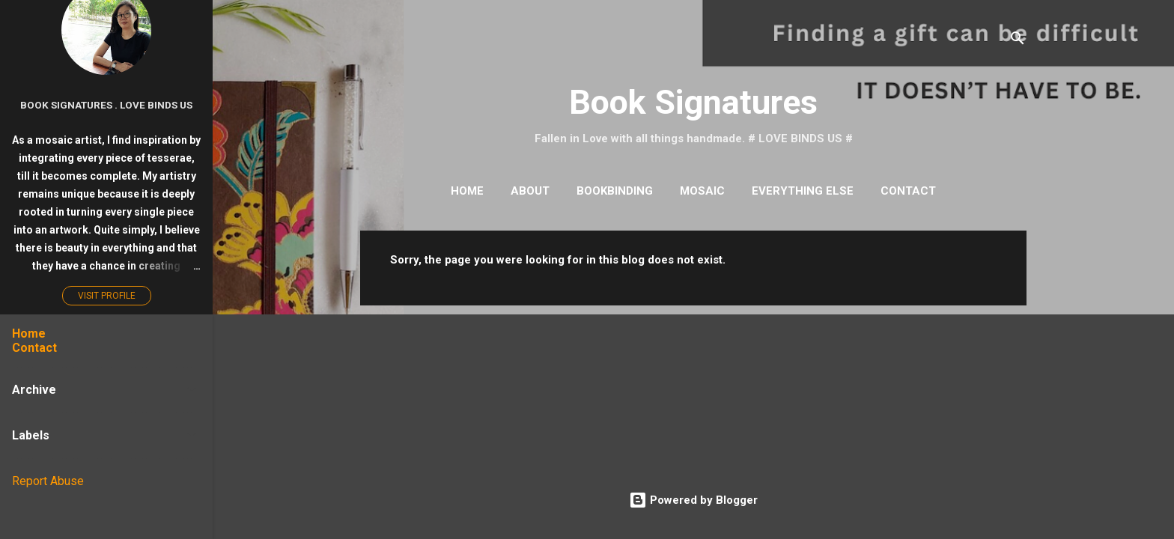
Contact (908, 191)
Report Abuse (48, 481)
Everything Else (803, 191)
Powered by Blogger (693, 500)
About (530, 191)
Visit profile (107, 295)
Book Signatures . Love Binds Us (106, 105)
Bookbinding (615, 191)
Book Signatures (693, 102)
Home (467, 191)
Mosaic (702, 191)
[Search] (1018, 41)
